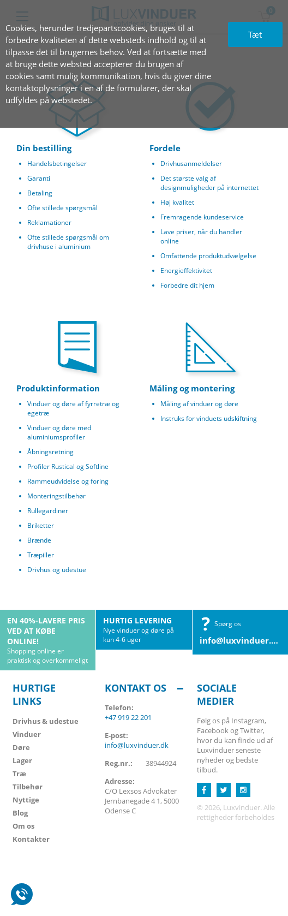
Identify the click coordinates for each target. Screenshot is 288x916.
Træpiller (40, 555)
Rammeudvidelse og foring (68, 481)
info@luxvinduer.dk (240, 640)
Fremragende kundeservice (202, 217)
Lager (22, 760)
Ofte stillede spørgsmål (62, 207)
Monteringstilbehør (56, 496)
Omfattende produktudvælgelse (208, 255)
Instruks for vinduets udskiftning (208, 418)
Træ (19, 773)
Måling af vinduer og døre (199, 403)
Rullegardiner (47, 510)
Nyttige (26, 800)
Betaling (39, 193)
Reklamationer (49, 222)
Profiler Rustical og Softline (68, 466)
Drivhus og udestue (56, 569)
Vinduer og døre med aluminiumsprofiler (59, 432)
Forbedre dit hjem (187, 285)
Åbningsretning (50, 451)
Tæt (255, 34)
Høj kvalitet (177, 202)
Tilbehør (28, 787)
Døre (21, 747)
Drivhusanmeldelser (191, 163)
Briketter (40, 525)
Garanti (38, 178)
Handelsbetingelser (57, 163)
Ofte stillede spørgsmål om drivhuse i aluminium (68, 242)
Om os (23, 826)
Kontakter (31, 839)
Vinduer (27, 734)
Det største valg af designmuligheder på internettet (209, 183)
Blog (20, 813)
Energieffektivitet (186, 270)
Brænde (39, 540)
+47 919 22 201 (128, 717)
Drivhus (46, 721)
